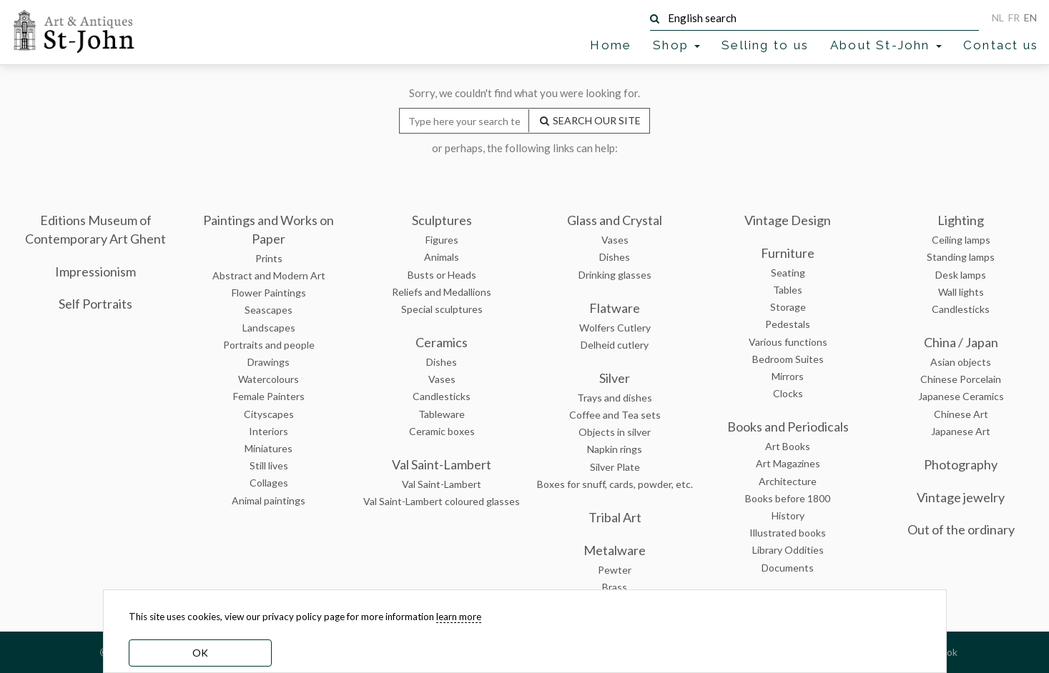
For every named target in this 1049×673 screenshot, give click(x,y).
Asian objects (960, 362)
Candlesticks (442, 396)
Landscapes (268, 327)
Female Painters (269, 396)
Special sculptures (442, 309)
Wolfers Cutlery (615, 327)
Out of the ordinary (961, 529)
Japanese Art (960, 431)
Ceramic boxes (442, 431)
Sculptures (442, 220)
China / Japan (961, 342)
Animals (441, 257)
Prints (268, 258)
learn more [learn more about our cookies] (458, 616)
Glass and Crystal (614, 220)
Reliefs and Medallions (441, 292)
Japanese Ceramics (961, 396)
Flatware (614, 308)
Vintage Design (787, 220)
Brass (614, 587)
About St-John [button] (886, 45)
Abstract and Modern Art (268, 275)
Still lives (269, 465)
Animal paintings (268, 500)
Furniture (787, 253)
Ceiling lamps (961, 240)
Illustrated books (787, 533)
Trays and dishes (614, 398)
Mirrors (788, 376)
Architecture (788, 481)
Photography (961, 464)
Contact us (1000, 45)
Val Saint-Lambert (441, 464)
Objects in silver (614, 432)
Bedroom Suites (788, 359)
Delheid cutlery (615, 345)
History (788, 515)
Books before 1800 (787, 498)
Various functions (788, 342)
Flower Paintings (269, 292)
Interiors (268, 431)
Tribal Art (614, 517)
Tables (787, 290)
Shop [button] (676, 45)
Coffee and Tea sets (615, 415)
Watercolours (268, 379)
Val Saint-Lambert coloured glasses (441, 501)
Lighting (960, 220)
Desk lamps (960, 275)
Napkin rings (614, 449)
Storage (788, 307)
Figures (441, 240)
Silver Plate (615, 467)
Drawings (268, 362)
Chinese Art (961, 414)
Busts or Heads (442, 275)
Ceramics (441, 342)
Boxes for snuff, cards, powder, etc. (615, 484)
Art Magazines (788, 463)
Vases (441, 379)
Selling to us (765, 45)
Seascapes (268, 310)
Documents (788, 568)
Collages (269, 483)
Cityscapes (269, 414)
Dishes (441, 362)
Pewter (614, 570)
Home (610, 45)
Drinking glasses (614, 275)
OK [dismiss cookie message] (200, 653)
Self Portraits (95, 303)
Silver (614, 378)
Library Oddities (788, 550)
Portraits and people (269, 345)
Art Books (787, 446)
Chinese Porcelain (960, 379)
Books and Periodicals (788, 426)
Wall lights (961, 292)
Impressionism (95, 271)
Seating (788, 272)
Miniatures (268, 448)
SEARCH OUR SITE (589, 120)
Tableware (441, 414)
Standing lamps (961, 257)
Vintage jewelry (961, 497)
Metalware (614, 550)
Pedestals (787, 324)
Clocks (788, 393)
